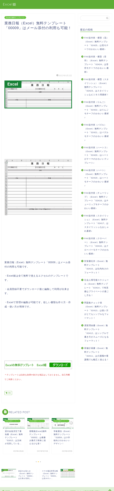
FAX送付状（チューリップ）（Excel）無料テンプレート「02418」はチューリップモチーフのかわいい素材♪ (96, 200)
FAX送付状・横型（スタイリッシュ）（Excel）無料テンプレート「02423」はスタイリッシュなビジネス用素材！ (96, 87)
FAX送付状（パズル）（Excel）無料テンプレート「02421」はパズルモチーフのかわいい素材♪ (96, 132)
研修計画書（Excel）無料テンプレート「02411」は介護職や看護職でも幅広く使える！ (96, 354)
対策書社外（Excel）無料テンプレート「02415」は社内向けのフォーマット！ (96, 267)
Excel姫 (9, 4)
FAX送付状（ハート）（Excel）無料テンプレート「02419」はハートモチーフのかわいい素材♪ (96, 178)
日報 (9, 392)
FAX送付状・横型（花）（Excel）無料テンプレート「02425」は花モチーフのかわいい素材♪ (96, 43)
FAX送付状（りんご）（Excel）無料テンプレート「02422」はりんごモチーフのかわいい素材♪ (96, 109)
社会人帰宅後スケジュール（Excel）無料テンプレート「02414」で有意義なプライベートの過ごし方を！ (96, 287)
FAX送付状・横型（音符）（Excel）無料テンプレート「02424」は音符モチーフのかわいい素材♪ (96, 64)
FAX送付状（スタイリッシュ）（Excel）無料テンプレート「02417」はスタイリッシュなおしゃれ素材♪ (96, 223)
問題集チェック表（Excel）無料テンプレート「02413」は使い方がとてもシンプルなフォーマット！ (96, 310)
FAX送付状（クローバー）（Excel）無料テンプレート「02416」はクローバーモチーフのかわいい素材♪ (96, 246)
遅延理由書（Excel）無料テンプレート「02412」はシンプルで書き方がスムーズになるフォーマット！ (96, 333)
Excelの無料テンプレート (15, 17)
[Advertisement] (38, 51)
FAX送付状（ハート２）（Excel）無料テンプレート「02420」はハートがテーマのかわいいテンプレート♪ (96, 155)
